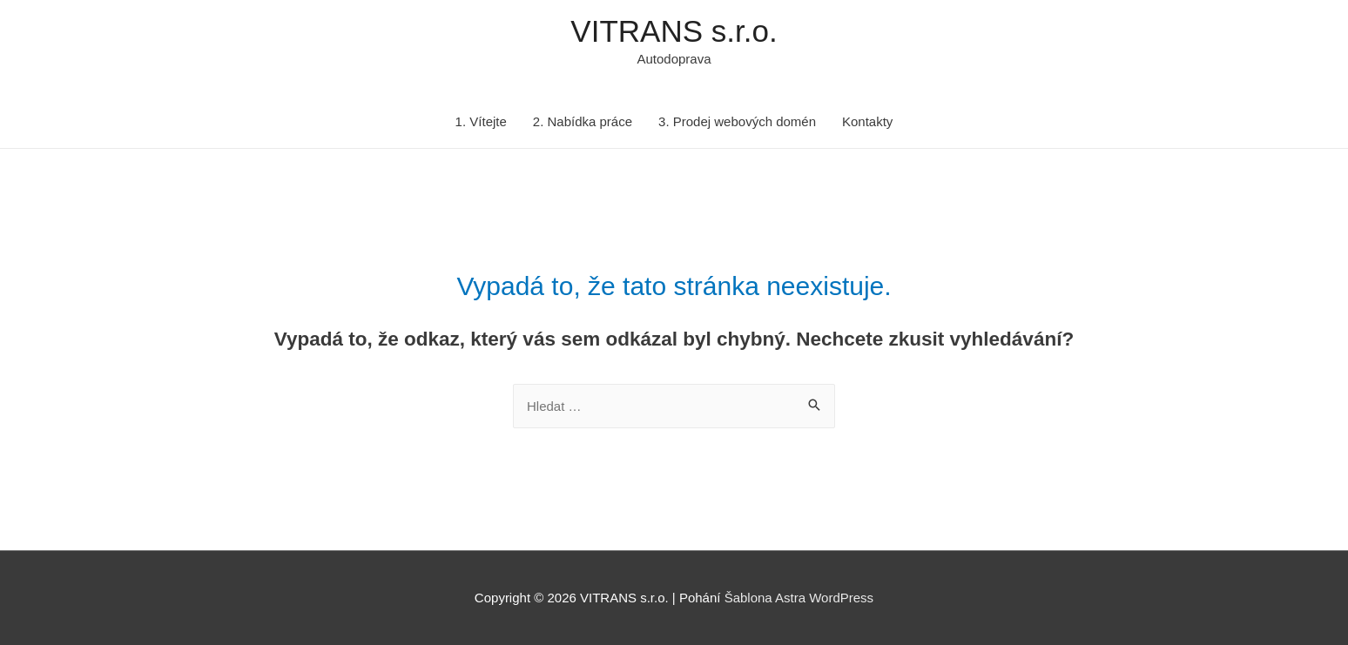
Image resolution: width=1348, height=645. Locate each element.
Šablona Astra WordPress (799, 597)
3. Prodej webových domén (737, 121)
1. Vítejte (481, 121)
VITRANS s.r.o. (673, 31)
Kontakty (867, 121)
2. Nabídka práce (582, 121)
